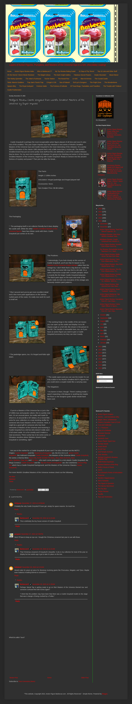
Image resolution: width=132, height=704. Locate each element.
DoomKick (101, 436)
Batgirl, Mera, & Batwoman (107, 420)
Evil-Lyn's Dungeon (80, 82)
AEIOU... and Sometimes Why (108, 417)
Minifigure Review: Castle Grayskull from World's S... (110, 240)
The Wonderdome (110, 82)
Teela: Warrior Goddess (15, 82)
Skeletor (16, 460)
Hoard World (102, 446)
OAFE (100, 470)
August (102, 321)
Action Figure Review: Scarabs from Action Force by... (110, 245)
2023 (100, 218)
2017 (100, 359)
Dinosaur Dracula (104, 433)
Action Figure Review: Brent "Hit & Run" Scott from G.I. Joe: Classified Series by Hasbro (115, 145)
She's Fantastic (103, 481)
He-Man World (103, 444)
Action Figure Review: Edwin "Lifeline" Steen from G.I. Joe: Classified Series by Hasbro (115, 183)
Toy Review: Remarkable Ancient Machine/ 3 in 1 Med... (111, 250)
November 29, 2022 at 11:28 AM (43, 584)
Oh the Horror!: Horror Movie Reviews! (20, 75)
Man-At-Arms (65, 458)
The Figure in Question (106, 483)
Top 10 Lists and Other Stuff (107, 71)
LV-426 (75, 79)
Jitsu (57, 458)
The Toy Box (102, 489)
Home (9, 71)
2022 (100, 221)
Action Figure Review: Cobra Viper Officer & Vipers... (110, 305)
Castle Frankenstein (14, 90)
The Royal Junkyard (26, 86)
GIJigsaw (17, 503)
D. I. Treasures (103, 428)
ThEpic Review (103, 491)
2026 (100, 209)
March (102, 336)
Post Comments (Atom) (27, 681)
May (102, 330)
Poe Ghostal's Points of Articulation (110, 472)
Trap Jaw (24, 460)
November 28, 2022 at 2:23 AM (33, 567)
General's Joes (103, 438)
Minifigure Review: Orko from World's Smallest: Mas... (110, 235)
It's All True (102, 449)
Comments (102, 381)
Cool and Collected (104, 425)
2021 (100, 346)
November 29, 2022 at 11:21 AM (43, 518)
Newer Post (14, 678)
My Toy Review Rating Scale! (65, 71)
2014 (100, 368)
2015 (100, 365)
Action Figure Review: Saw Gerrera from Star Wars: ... (110, 285)
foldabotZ (18, 567)
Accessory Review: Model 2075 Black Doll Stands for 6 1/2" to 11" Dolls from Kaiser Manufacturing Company (110, 170)
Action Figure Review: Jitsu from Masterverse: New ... (111, 265)
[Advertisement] (49, 657)
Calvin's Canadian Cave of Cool (109, 422)
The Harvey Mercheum (106, 486)
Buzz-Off (32, 458)
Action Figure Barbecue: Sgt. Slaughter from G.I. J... (110, 295)
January (103, 343)
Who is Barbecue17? (44, 71)
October (103, 315)
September (104, 318)
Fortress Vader (42, 86)
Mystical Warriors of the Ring (108, 464)
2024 (100, 215)
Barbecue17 (24, 518)
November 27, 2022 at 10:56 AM (33, 503)
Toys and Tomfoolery (105, 497)
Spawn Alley (11, 86)
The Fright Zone (95, 82)
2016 (100, 362)
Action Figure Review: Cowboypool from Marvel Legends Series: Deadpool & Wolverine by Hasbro (115, 195)
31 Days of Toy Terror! (86, 71)
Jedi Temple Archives (105, 452)
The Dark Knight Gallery (62, 75)
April (102, 333)
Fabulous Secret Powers (82, 75)
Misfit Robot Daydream (106, 462)
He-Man (35, 460)
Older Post (85, 678)
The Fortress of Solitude (58, 86)
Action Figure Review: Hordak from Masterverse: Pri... (110, 275)
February (103, 340)
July (101, 324)
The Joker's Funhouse (33, 79)
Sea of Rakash (64, 82)
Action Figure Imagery (105, 414)
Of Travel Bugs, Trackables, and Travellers (85, 86)
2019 (100, 353)
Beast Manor (113, 75)
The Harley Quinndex (14, 79)
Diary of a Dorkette (104, 430)
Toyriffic (100, 494)
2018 (100, 356)
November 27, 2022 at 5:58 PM (32, 534)
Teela (11, 481)
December (104, 224)
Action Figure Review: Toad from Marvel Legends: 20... (111, 230)
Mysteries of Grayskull (42, 453)
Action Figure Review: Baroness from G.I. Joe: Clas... (111, 310)
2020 (100, 350)
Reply (16, 509)
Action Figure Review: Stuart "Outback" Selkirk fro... (110, 290)
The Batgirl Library (44, 75)
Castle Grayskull (21, 453)
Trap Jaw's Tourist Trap (35, 82)
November (104, 227)
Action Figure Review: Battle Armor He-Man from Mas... (110, 255)
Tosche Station (49, 79)
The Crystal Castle (101, 79)
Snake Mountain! (100, 75)
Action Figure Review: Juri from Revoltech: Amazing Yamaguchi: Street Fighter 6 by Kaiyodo (115, 157)
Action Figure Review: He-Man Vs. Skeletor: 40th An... (110, 280)
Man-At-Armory (86, 79)
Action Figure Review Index (24, 71)
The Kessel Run (63, 79)
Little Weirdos (103, 454)
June (102, 327)
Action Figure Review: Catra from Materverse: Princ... (109, 260)
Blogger (104, 694)
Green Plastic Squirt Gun (106, 441)
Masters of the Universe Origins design (62, 265)
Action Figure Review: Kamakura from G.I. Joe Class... (111, 300)
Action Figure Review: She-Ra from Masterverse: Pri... (110, 270)
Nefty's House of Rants (106, 467)
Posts (100, 377)
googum (17, 534)
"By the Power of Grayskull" (51, 463)
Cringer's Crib (51, 82)
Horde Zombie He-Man (45, 458)
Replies (19, 514)
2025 (100, 212)
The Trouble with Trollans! (112, 86)
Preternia (101, 475)
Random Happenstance (106, 478)
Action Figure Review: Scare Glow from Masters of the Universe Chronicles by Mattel (115, 133)
